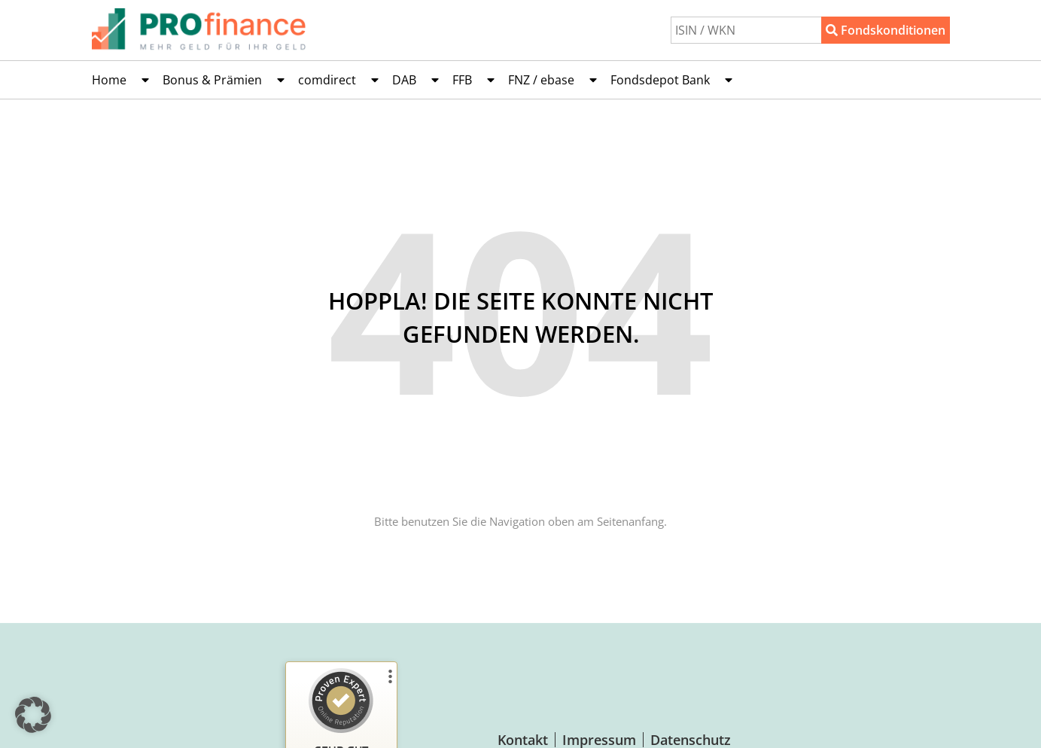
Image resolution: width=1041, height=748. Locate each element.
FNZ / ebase (552, 79)
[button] (33, 715)
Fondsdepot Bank (671, 79)
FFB (473, 79)
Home (120, 79)
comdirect (338, 79)
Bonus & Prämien (224, 79)
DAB (415, 79)
